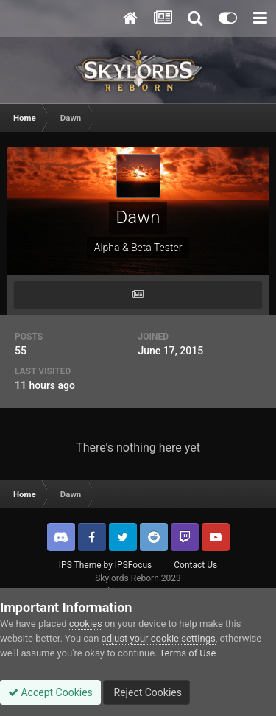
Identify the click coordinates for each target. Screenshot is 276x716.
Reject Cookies (146, 692)
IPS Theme (80, 565)
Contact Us (195, 565)
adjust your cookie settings (159, 638)
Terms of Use (187, 653)
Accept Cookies (50, 692)
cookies (85, 623)
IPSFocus (133, 565)
